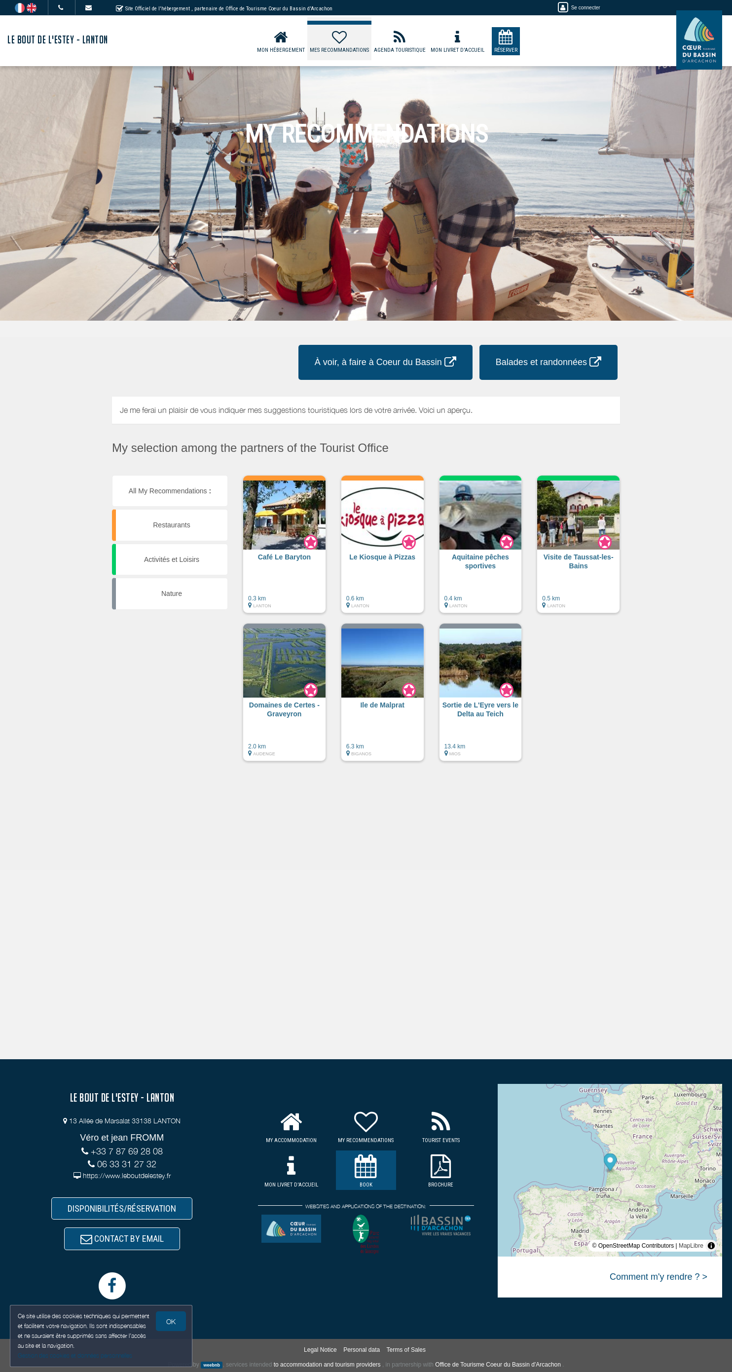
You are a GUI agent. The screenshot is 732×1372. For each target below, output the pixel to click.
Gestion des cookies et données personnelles (75, 1355)
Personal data (361, 1349)
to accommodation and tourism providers (327, 1364)
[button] (284, 549)
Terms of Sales (406, 1349)
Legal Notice (320, 1349)
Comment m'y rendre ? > (658, 1277)
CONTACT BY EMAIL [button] (122, 1238)
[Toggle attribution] (711, 1246)
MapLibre (691, 1245)
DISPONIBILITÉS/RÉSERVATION (122, 1208)
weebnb (211, 1365)
